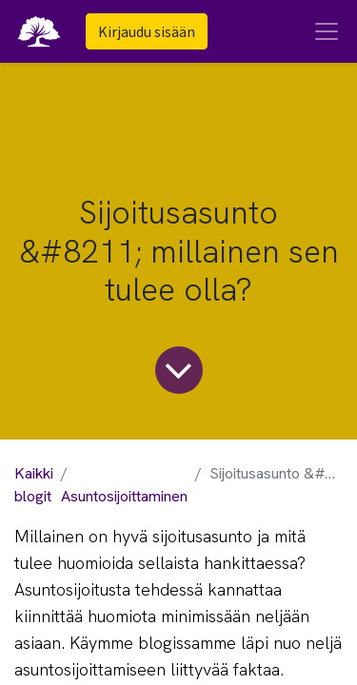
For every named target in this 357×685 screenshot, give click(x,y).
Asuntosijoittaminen (124, 496)
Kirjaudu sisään (146, 31)
